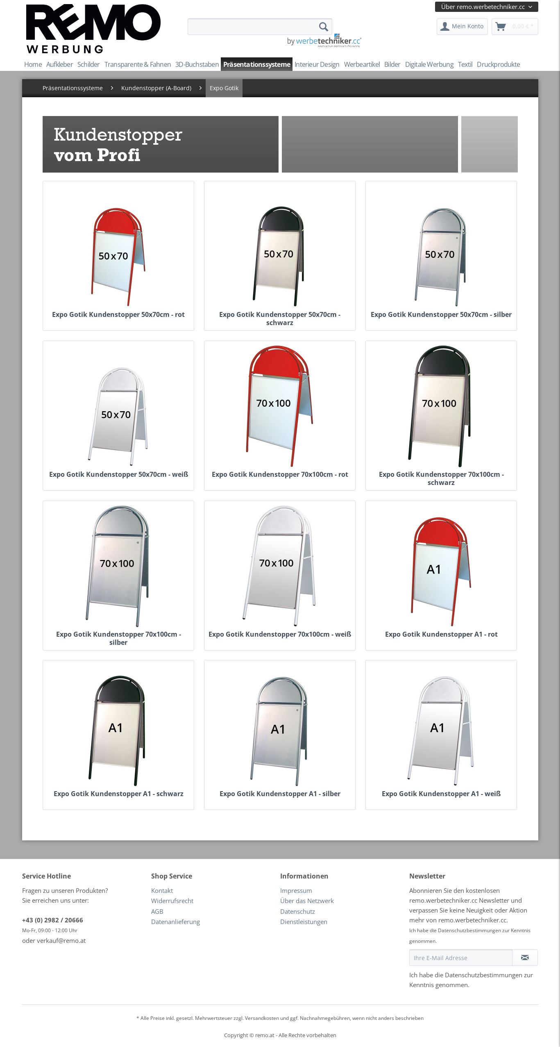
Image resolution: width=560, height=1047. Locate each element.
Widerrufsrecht (172, 901)
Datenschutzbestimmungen (469, 930)
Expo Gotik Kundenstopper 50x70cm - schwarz (279, 315)
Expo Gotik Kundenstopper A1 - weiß (441, 794)
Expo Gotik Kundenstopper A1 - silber (280, 794)
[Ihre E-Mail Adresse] (460, 957)
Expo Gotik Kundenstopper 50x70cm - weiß (118, 474)
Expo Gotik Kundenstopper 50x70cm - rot (118, 314)
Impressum (296, 890)
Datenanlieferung (175, 921)
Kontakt (162, 890)
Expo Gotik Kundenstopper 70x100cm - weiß (280, 634)
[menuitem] (260, 26)
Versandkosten (262, 1018)
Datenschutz (297, 911)
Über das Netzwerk (307, 901)
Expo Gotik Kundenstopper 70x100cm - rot (280, 474)
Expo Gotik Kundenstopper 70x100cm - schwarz (441, 475)
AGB (157, 911)
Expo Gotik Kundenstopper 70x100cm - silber (118, 635)
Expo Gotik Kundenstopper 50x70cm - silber (441, 314)
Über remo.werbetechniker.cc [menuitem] (483, 6)
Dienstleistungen (303, 921)
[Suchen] (323, 26)
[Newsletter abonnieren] (525, 957)
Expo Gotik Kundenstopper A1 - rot (441, 634)
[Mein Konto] (462, 26)
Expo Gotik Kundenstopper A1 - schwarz (119, 794)
